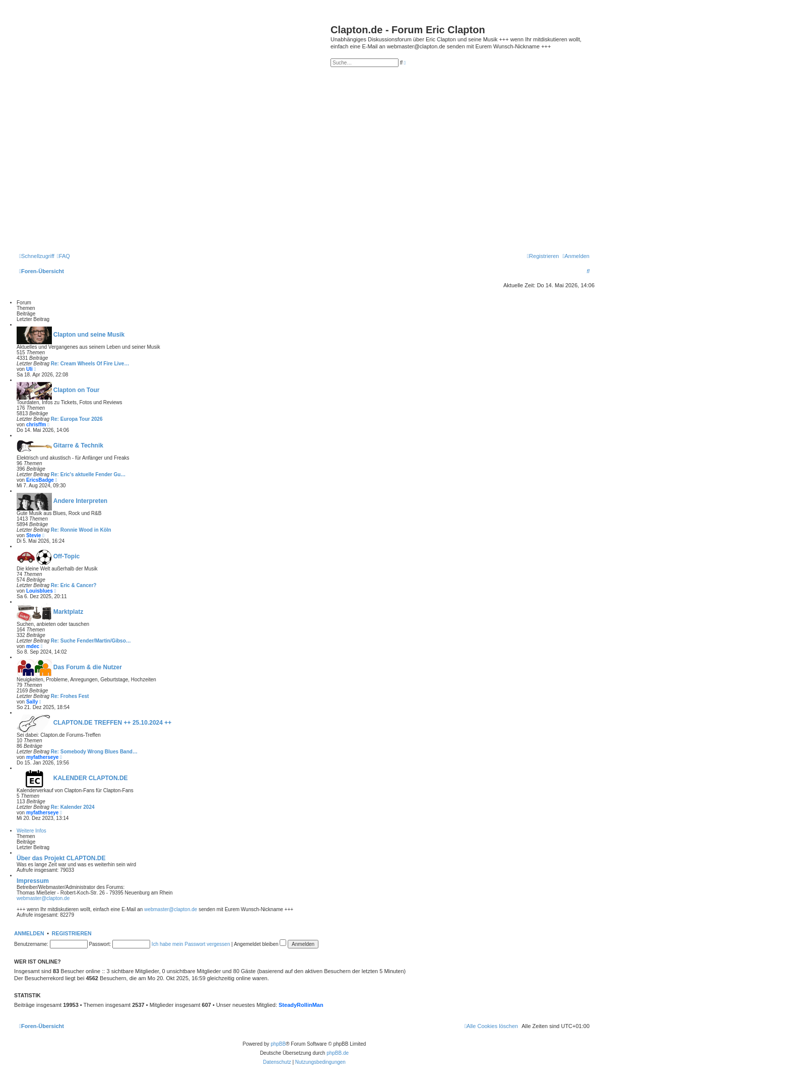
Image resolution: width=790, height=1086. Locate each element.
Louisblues (39, 591)
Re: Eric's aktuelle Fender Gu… (88, 474)
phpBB (278, 1044)
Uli (29, 369)
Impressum (33, 880)
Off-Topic (66, 556)
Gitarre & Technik (78, 445)
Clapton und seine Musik (88, 334)
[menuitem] (63, 256)
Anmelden (29, 933)
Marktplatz (68, 611)
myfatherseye (42, 757)
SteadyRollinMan (301, 1005)
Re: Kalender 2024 (73, 807)
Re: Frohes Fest (70, 696)
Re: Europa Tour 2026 (77, 419)
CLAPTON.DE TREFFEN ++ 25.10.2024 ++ (112, 722)
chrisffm (36, 424)
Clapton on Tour (76, 390)
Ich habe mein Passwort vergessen (191, 944)
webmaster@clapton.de (43, 898)
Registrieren (72, 933)
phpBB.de (337, 1053)
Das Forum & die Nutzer (87, 667)
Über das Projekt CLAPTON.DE (61, 858)
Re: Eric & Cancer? (74, 585)
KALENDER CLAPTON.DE (90, 778)
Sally (32, 702)
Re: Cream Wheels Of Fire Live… (90, 363)
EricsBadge (40, 480)
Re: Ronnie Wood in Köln (81, 530)
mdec (32, 646)
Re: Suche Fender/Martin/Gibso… (91, 641)
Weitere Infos (31, 831)
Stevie (33, 535)
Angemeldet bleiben (260, 944)
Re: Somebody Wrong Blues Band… (94, 751)
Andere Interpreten (80, 500)
